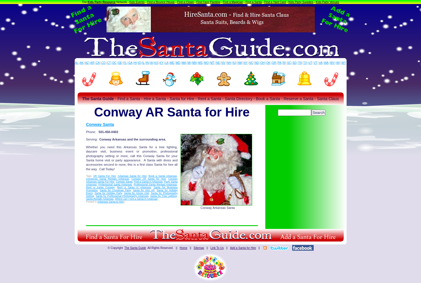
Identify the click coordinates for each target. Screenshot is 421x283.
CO (103, 62)
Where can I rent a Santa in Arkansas (136, 198)
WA (326, 62)
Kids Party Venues (327, 2)
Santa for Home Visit (136, 193)
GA (130, 62)
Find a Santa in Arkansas (148, 181)
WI (338, 62)
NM (240, 62)
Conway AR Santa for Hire (148, 178)
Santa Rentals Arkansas (100, 198)
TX (305, 62)
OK (268, 62)
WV (332, 62)
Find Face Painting (208, 2)
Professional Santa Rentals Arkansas (155, 184)
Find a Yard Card (275, 2)
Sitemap (198, 248)
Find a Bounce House (161, 2)
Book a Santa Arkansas (163, 176)
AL (76, 62)
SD (294, 62)
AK (82, 62)
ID (139, 62)
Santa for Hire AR (144, 190)
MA (184, 62)
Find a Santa (254, 2)
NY (246, 62)
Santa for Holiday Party (108, 193)
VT (315, 62)
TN (300, 62)
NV (224, 62)
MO (206, 62)
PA (279, 62)
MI (189, 62)
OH (262, 62)
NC (251, 62)
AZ (87, 62)
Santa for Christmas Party (115, 190)
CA (98, 62)
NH (229, 62)
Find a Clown (185, 2)
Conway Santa (100, 124)
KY (161, 62)
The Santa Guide (135, 248)
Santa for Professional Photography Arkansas (122, 196)
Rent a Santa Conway (100, 187)
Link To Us (217, 248)
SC (289, 62)
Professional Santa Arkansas (115, 184)
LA (166, 62)
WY (343, 62)
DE (120, 62)
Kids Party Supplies (300, 2)
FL (125, 62)
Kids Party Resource (102, 2)
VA (321, 62)
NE (218, 62)
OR (274, 62)
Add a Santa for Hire (243, 248)
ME (172, 62)
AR (92, 62)
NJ (234, 62)
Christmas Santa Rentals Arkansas (107, 178)
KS (156, 62)
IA (151, 62)
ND (257, 62)
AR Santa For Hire (104, 176)
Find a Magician (233, 2)
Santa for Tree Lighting (163, 196)
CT (109, 62)
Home (183, 248)
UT (310, 62)
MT (212, 62)
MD (178, 62)
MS (200, 62)
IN (147, 62)
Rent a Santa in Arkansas (134, 187)
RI (284, 62)
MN (194, 62)
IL (143, 62)
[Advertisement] (302, 133)
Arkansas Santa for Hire (132, 176)
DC (114, 62)
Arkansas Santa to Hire (110, 201)
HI (135, 62)
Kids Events (137, 2)
